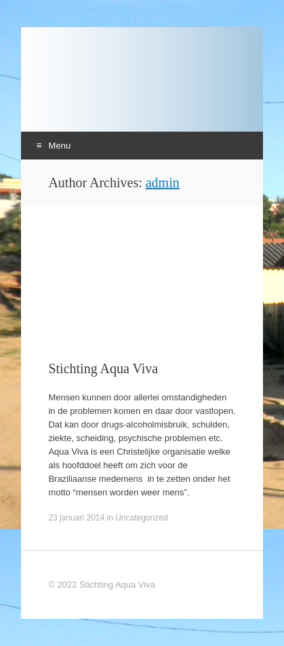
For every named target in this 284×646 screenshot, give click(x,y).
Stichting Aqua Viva (103, 368)
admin (163, 182)
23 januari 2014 (76, 517)
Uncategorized (141, 517)
